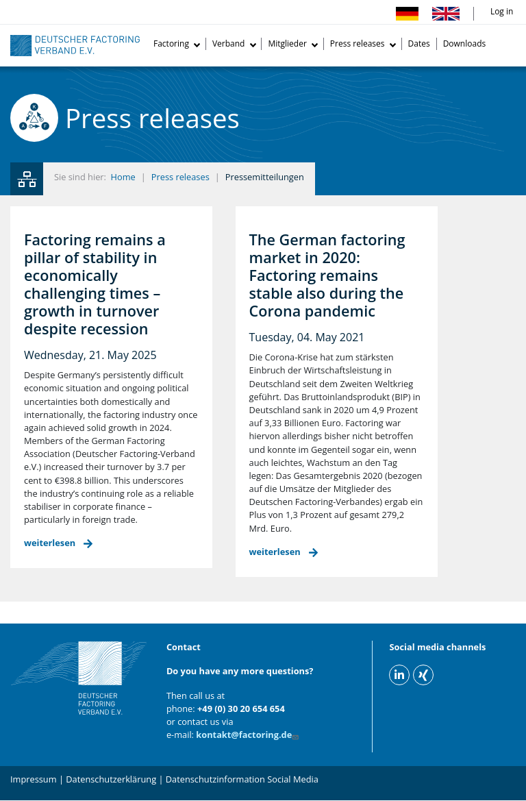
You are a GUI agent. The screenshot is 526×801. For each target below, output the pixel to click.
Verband (228, 43)
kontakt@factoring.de (248, 734)
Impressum (33, 779)
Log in (502, 11)
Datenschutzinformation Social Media (242, 779)
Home (123, 177)
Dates (419, 43)
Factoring (171, 43)
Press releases (357, 43)
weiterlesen (49, 543)
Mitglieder (287, 43)
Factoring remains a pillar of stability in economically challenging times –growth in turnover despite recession (95, 284)
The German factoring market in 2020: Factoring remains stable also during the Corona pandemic (327, 275)
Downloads (464, 43)
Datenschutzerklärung (111, 779)
